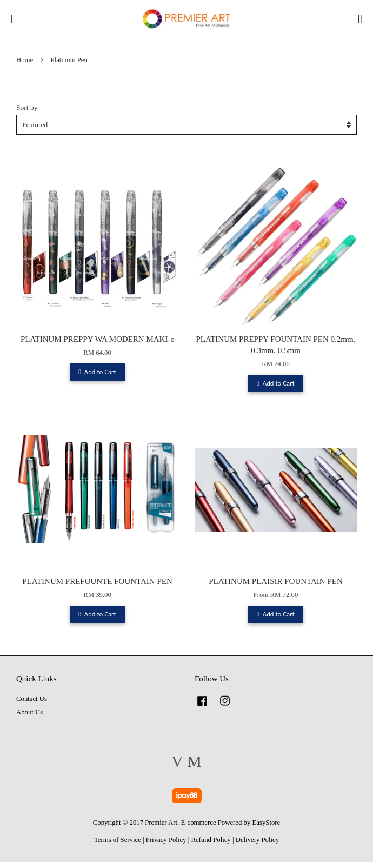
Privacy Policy (166, 840)
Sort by (26, 107)
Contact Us (31, 698)
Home (24, 60)
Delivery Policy (257, 840)
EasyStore (266, 822)
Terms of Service (117, 840)
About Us (29, 712)
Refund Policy (210, 840)
